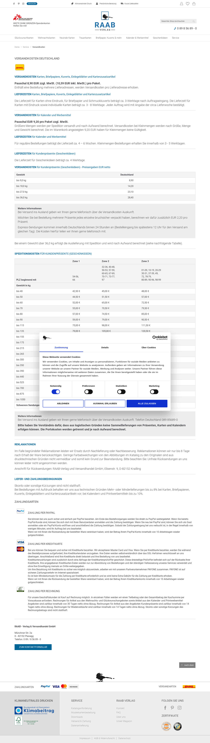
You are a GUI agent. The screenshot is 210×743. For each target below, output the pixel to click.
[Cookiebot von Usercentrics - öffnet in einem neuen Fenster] (154, 338)
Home (17, 47)
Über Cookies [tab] (149, 347)
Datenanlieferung (80, 725)
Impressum (84, 738)
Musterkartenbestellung (83, 712)
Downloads (77, 717)
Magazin (32, 4)
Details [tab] (105, 347)
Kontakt (120, 708)
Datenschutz (124, 738)
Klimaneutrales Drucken (34, 700)
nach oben (189, 665)
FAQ (118, 712)
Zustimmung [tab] (61, 347)
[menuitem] (24, 38)
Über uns (121, 717)
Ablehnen (63, 403)
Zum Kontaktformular (33, 647)
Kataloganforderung (81, 708)
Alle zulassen (147, 403)
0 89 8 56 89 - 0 (187, 28)
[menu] (105, 38)
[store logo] (105, 21)
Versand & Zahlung (81, 721)
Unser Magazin (124, 721)
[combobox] (178, 21)
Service (26, 47)
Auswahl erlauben (105, 403)
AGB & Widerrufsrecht (104, 738)
